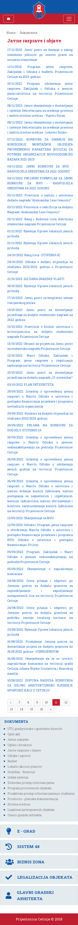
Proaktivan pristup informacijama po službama (40, 793)
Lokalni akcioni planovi (24, 766)
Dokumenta (29, 33)
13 (11, 709)
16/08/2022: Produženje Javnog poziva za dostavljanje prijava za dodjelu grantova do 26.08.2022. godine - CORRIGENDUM (40, 646)
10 (46, 702)
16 (41, 709)
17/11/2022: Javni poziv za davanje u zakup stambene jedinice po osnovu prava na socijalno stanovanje (40, 55)
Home (11, 33)
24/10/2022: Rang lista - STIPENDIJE (33, 255)
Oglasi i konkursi (19, 745)
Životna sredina (18, 804)
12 (65, 702)
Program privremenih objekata (29, 788)
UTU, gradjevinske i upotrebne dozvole (34, 729)
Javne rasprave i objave (24, 750)
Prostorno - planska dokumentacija (32, 799)
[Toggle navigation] (69, 19)
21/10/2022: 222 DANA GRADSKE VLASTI (35, 279)
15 (31, 709)
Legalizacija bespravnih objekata (30, 810)
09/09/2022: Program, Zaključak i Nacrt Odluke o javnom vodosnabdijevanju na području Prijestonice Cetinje (40, 557)
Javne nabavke (18, 739)
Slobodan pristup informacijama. (31, 783)
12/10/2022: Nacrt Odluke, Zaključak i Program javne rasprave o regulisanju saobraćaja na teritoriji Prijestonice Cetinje (40, 360)
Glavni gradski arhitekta (24, 815)
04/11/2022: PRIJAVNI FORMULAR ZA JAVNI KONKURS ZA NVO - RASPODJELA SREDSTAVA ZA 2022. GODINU (40, 183)
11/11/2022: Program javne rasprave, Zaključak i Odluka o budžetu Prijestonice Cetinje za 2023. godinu (40, 72)
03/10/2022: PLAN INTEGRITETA (30, 385)
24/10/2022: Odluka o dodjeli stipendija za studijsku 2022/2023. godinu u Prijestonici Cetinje (40, 267)
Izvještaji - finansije (21, 772)
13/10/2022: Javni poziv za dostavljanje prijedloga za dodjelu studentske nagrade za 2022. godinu (40, 315)
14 (21, 709)
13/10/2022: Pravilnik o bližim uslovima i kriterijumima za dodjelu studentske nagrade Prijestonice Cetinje (40, 332)
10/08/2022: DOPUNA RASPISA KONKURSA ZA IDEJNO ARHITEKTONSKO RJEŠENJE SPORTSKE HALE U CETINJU (40, 685)
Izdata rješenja (17, 777)
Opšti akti (13, 734)
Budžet (12, 761)
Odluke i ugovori (19, 756)
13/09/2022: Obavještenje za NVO (30, 518)
